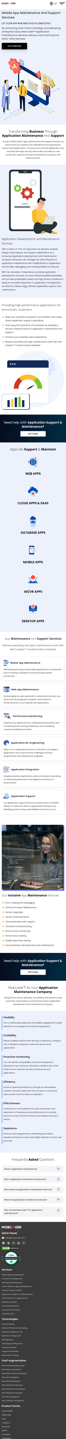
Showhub (6, 1426)
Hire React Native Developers (14, 1373)
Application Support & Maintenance (17, 1294)
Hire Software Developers (13, 1400)
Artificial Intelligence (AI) (12, 1332)
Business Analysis (9, 1302)
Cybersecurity (8, 1313)
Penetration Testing (10, 1355)
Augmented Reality (10, 1351)
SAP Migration (7, 1339)
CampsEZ (6, 1434)
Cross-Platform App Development (17, 1286)
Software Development (12, 1278)
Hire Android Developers (12, 1385)
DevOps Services (9, 1347)
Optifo (4, 1430)
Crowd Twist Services (11, 1310)
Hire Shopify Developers (12, 1393)
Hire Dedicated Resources (13, 1365)
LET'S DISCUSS (14, 46)
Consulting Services (10, 1306)
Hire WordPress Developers (13, 1389)
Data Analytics (8, 1324)
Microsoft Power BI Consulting (14, 1328)
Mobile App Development (13, 1274)
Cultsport (6, 1422)
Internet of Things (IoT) (11, 1335)
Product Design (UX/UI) (12, 1290)
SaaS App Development (12, 1343)
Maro (4, 1419)
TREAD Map (6, 1415)
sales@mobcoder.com (15, 1238)
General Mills (7, 1411)
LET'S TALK (33, 433)
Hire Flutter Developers (11, 1369)
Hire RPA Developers (10, 1396)
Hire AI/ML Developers (11, 1381)
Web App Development (12, 1282)
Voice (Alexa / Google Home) (14, 1298)
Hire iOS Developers (10, 1377)
